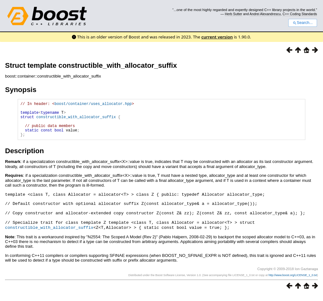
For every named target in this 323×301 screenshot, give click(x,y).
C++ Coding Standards (300, 14)
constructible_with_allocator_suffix (76, 120)
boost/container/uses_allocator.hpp (93, 104)
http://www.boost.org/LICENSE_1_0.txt (292, 281)
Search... (303, 22)
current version (217, 37)
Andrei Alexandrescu (265, 14)
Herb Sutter (233, 14)
